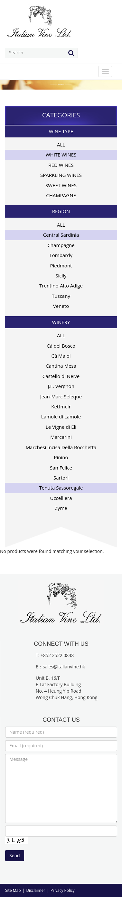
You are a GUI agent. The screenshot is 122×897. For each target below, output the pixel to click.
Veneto (61, 306)
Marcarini (60, 437)
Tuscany (61, 296)
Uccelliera (61, 498)
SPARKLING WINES (61, 175)
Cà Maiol (60, 355)
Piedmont (61, 265)
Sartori (61, 477)
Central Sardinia (61, 235)
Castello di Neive (61, 376)
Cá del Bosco (61, 345)
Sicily (60, 275)
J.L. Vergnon (61, 386)
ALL (61, 144)
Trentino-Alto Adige (61, 285)
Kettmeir (61, 406)
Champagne (60, 245)
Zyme (61, 508)
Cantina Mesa (61, 365)
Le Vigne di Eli (61, 427)
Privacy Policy (63, 890)
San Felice (61, 467)
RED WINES (60, 165)
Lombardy (61, 255)
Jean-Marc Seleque (61, 396)
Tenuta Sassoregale (61, 487)
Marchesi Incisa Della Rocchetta (61, 447)
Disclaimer (35, 890)
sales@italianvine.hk (64, 667)
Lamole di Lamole (61, 416)
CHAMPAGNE (61, 195)
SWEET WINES (61, 185)
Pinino (61, 457)
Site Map (13, 890)
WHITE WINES (61, 154)
